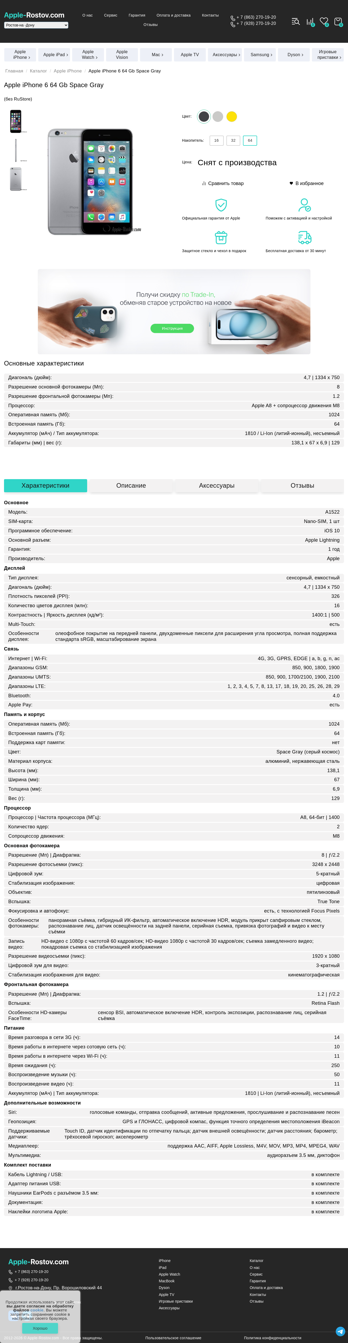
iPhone (165, 1261)
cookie (37, 1310)
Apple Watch (169, 1274)
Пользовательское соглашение (173, 1338)
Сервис (110, 15)
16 (216, 140)
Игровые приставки (176, 1301)
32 (233, 140)
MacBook (167, 1281)
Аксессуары (217, 485)
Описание (131, 485)
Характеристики (45, 485)
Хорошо (40, 1328)
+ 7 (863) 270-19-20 (256, 17)
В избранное (307, 183)
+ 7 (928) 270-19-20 (256, 23)
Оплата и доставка (174, 15)
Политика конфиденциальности (272, 1338)
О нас (87, 15)
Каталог (38, 71)
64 (250, 140)
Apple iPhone (68, 71)
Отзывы (151, 24)
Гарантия (137, 15)
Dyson (164, 1288)
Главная (14, 71)
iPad (162, 1268)
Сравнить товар (223, 183)
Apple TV (166, 1295)
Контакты (210, 15)
